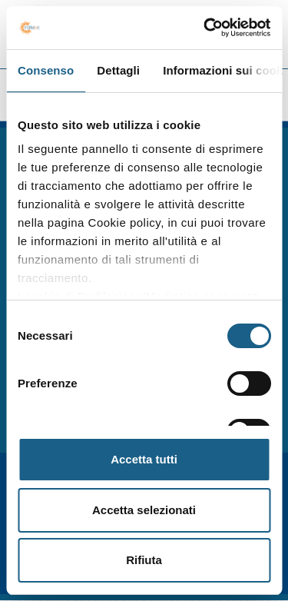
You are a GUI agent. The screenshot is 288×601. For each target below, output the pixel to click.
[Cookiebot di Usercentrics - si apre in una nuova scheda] (205, 28)
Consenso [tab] (46, 70)
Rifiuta (144, 559)
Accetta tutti (144, 459)
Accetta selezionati (144, 509)
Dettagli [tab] (118, 70)
